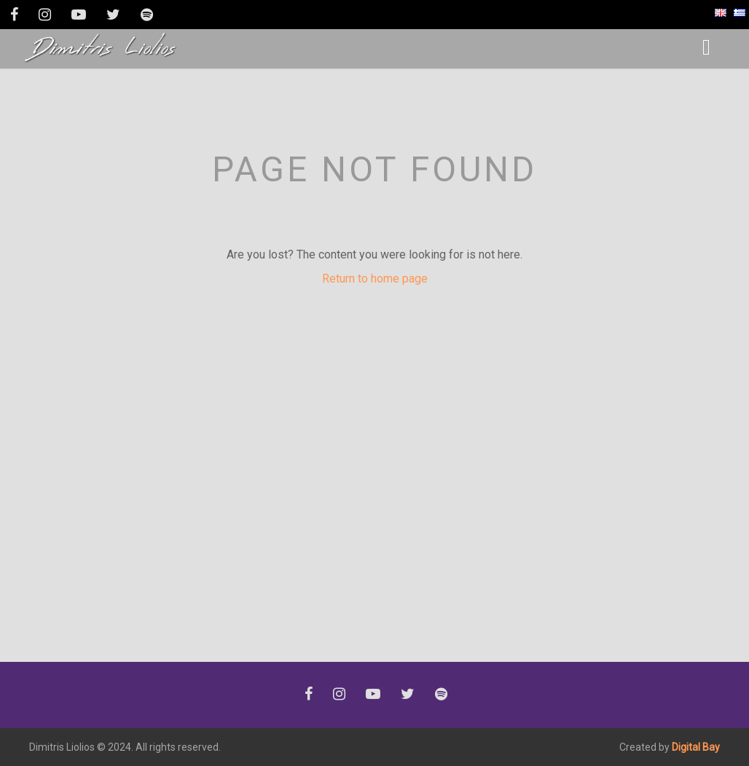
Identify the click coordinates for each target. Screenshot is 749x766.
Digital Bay (696, 747)
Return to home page (375, 278)
